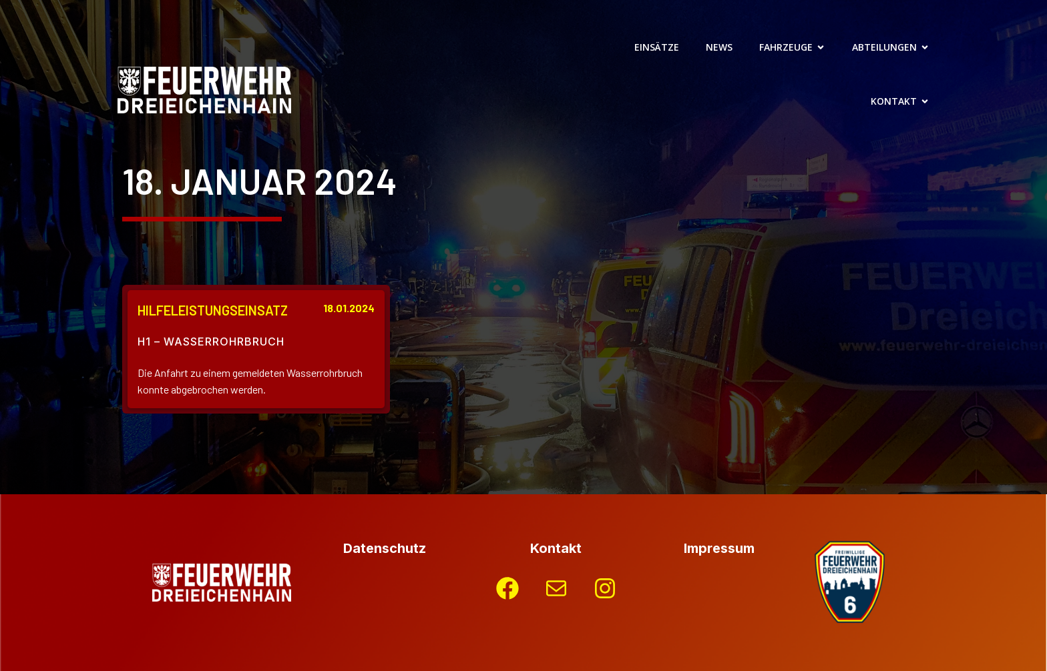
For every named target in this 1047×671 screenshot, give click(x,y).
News (719, 47)
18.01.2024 (349, 307)
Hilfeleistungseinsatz (213, 310)
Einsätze (656, 47)
